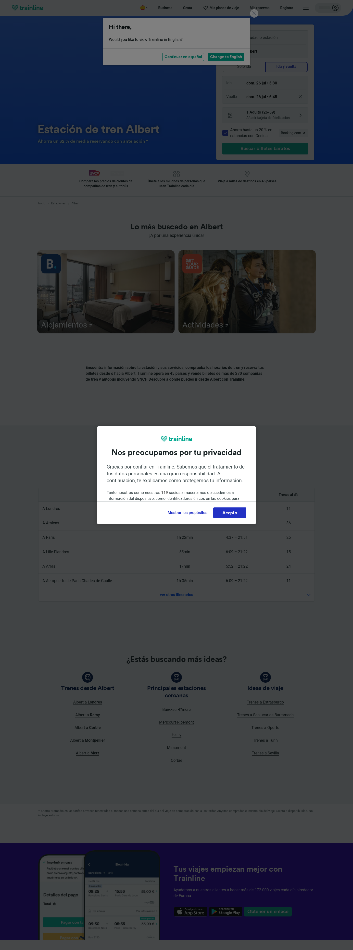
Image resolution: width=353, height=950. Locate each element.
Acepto (229, 513)
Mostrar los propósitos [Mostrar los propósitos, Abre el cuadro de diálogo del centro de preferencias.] (187, 512)
